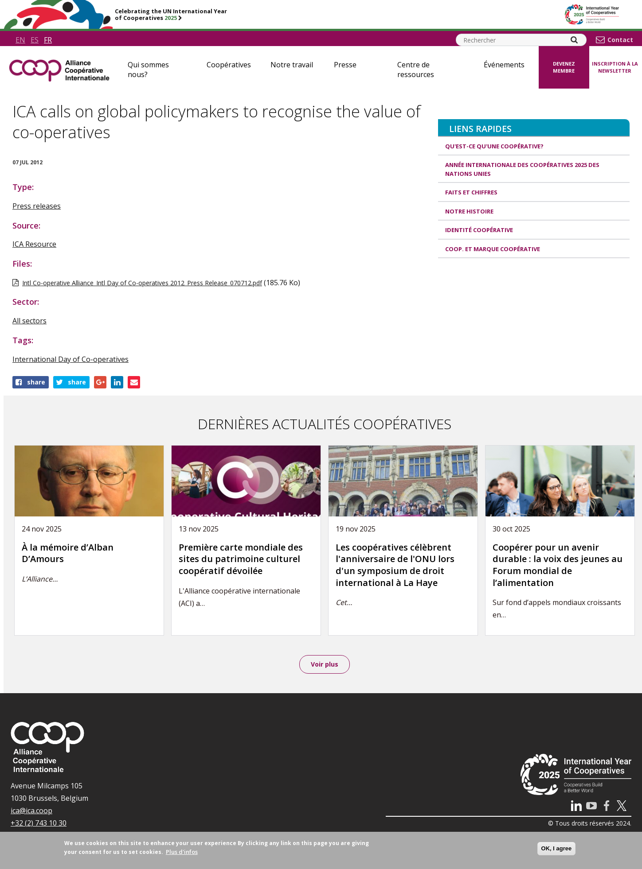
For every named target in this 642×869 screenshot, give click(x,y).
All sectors (29, 321)
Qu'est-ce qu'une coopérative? (494, 146)
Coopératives (229, 65)
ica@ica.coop (31, 811)
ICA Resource (34, 244)
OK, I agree (556, 848)
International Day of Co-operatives (70, 359)
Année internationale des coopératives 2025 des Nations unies (522, 169)
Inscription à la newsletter (615, 67)
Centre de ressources (415, 69)
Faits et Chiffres (471, 192)
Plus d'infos (182, 852)
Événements (504, 65)
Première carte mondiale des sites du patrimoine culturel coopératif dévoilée (241, 559)
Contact (620, 40)
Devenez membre (564, 67)
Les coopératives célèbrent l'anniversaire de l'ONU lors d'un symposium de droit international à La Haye (395, 565)
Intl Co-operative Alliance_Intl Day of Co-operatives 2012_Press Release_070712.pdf (142, 283)
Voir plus (324, 664)
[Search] (574, 39)
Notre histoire (469, 211)
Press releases (36, 206)
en (20, 40)
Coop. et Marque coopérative (492, 249)
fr (48, 40)
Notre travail (291, 65)
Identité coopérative (479, 230)
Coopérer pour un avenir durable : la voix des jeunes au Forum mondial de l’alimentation (557, 565)
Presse (345, 65)
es (35, 40)
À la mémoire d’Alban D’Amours (68, 553)
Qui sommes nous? (148, 69)
